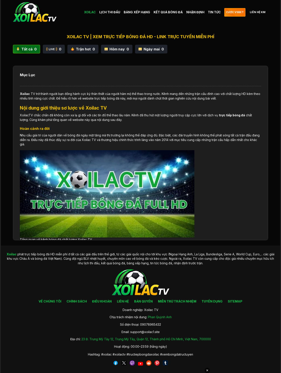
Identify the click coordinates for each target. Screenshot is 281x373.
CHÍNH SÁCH (77, 301)
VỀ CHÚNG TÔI (50, 301)
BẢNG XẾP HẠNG (137, 12)
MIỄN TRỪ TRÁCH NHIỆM (177, 301)
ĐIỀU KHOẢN (102, 301)
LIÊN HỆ (123, 301)
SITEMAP (235, 301)
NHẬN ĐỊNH (195, 12)
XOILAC (90, 12)
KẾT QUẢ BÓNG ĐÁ (168, 12)
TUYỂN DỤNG (212, 301)
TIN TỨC (214, 12)
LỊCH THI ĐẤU (109, 12)
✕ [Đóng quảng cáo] (207, 370)
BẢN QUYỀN (143, 301)
